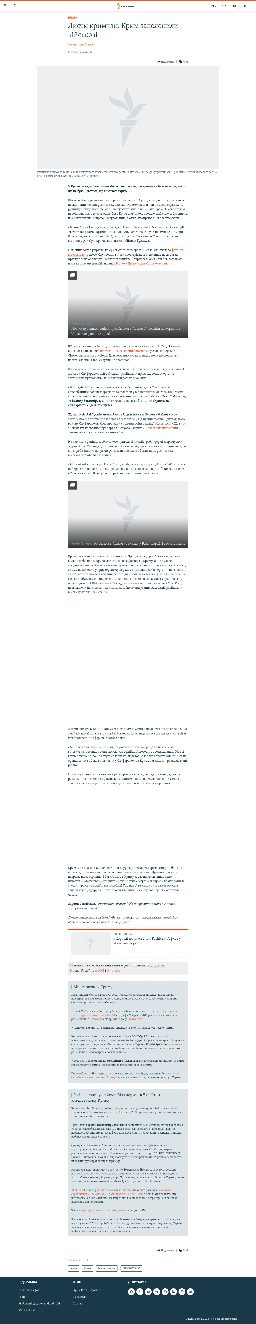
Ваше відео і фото (29, 1290)
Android (113, 971)
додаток (158, 965)
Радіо (21, 1297)
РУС (213, 6)
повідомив (175, 1044)
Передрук (79, 1297)
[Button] (165, 62)
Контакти (79, 1303)
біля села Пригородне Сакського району (143, 263)
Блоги (73, 18)
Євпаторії (96, 1019)
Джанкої (136, 1019)
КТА (224, 6)
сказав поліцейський (163, 428)
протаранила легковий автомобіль (124, 351)
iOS (101, 971)
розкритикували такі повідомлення (106, 1210)
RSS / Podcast (26, 1310)
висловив (164, 1036)
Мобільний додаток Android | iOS (39, 1303)
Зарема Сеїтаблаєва (80, 44)
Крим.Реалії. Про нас (86, 1290)
